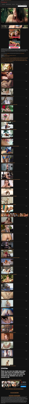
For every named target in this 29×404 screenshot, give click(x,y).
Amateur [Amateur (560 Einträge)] (2, 57)
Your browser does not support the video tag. (14, 16)
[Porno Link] (14, 26)
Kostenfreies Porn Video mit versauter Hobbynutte (7, 96)
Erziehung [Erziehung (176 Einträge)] (2, 59)
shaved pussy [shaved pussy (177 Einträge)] (7, 61)
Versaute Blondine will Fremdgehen (5, 212)
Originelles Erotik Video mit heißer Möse (6, 357)
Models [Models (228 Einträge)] (26, 60)
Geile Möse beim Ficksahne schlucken (6, 187)
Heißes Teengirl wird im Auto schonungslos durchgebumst (8, 204)
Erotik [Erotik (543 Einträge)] (26, 57)
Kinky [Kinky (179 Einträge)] (5, 60)
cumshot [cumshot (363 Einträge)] (23, 371)
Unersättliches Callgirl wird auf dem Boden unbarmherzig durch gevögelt (10, 257)
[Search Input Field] (21, 6)
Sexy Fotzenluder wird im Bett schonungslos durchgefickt (8, 332)
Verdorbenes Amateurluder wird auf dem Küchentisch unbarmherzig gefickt (10, 179)
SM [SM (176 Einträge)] (9, 61)
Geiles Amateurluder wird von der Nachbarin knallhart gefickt (8, 129)
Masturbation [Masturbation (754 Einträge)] (22, 60)
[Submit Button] (26, 6)
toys (15, 55)
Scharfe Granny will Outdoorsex (5, 307)
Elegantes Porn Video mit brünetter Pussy (6, 232)
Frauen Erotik (7, 55)
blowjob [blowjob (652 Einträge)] (14, 57)
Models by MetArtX (7, 56)
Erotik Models (5, 54)
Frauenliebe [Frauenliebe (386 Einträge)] (14, 59)
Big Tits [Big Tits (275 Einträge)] (10, 371)
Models (14, 55)
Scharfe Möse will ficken (4, 154)
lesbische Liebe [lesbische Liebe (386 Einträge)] (14, 60)
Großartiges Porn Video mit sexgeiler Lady (6, 224)
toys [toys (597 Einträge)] (11, 61)
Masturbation (11, 55)
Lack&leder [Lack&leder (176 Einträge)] (8, 60)
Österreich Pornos (6, 0)
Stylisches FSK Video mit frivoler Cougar (6, 71)
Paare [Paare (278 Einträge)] (2, 61)
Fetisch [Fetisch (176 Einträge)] (5, 59)
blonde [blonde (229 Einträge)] (13, 371)
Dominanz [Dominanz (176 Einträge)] (2, 372)
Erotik (5, 55)
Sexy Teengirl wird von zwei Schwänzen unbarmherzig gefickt (9, 274)
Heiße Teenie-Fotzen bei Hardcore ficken (6, 79)
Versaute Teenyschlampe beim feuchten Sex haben (7, 249)
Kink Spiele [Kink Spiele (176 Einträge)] (2, 60)
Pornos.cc (4, 2)
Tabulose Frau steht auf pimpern (5, 324)
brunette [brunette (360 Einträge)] (20, 371)
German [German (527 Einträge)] (17, 59)
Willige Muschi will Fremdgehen (5, 299)
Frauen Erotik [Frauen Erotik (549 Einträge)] (9, 59)
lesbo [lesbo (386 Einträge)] (18, 60)
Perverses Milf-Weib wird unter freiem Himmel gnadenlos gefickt (9, 104)
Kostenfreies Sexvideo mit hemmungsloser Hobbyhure (8, 162)
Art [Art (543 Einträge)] (4, 57)
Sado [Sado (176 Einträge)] (4, 61)
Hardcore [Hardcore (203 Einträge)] (21, 59)
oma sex (10, 0)
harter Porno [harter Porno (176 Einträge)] (25, 59)
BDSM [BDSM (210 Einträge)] (8, 371)
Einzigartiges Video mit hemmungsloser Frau (6, 282)
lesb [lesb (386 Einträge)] (11, 60)
